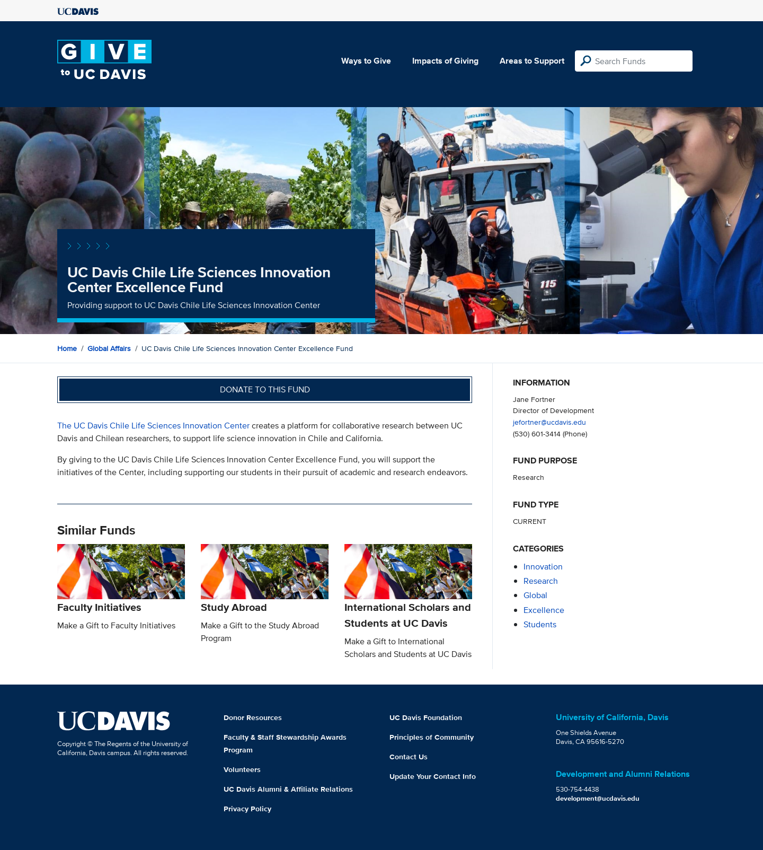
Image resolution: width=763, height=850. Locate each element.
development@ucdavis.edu (598, 798)
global (535, 595)
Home (67, 348)
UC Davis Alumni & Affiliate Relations (288, 789)
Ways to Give (366, 61)
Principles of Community (431, 737)
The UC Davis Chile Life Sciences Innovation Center (153, 425)
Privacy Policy (247, 808)
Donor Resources (253, 717)
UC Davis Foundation (425, 717)
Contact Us (408, 756)
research (541, 581)
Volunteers (242, 769)
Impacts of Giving (445, 61)
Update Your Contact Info (432, 776)
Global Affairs (109, 348)
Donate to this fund (265, 389)
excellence (544, 610)
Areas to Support (532, 61)
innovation (543, 566)
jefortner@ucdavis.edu (549, 421)
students (540, 624)
